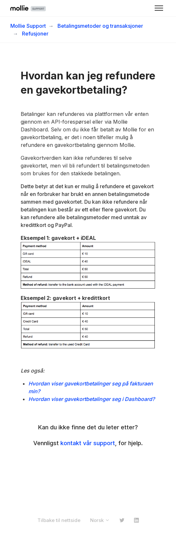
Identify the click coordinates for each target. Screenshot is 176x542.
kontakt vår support (87, 443)
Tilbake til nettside (58, 520)
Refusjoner (35, 33)
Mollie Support (28, 26)
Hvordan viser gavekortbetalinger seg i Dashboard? (91, 399)
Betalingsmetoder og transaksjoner (100, 26)
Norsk (100, 520)
